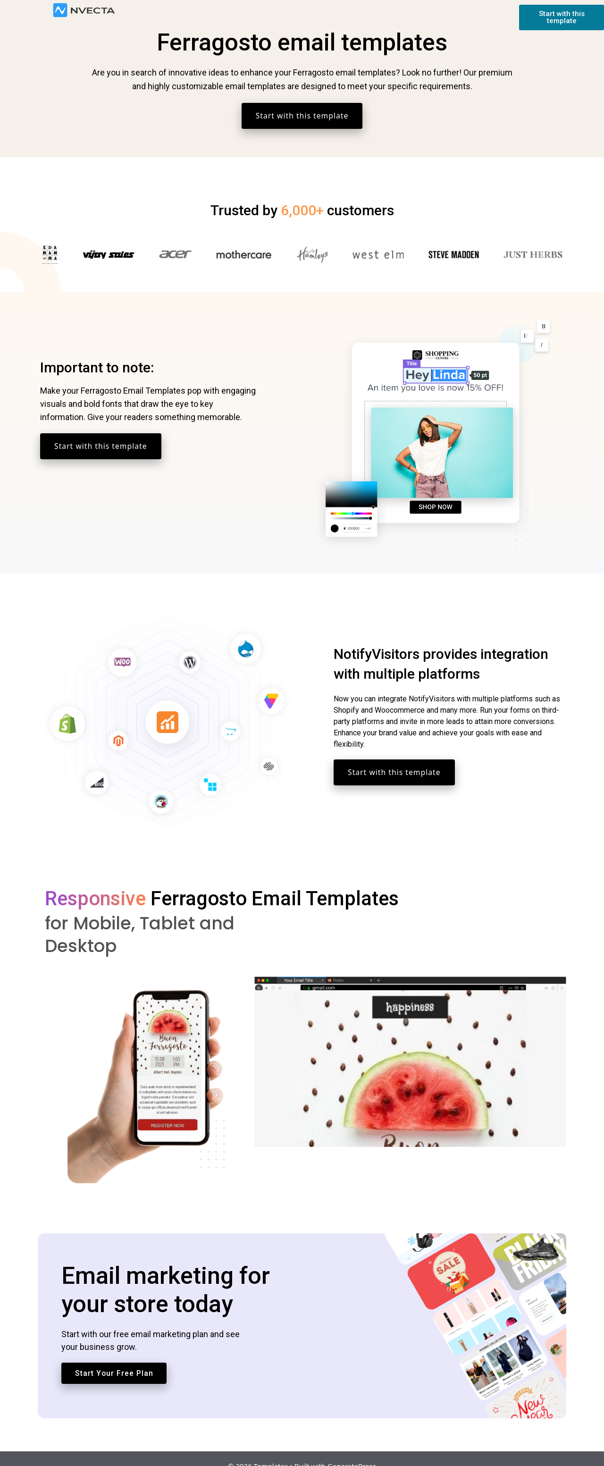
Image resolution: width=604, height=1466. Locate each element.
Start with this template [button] (302, 115)
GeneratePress (351, 1451)
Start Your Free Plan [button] (115, 1358)
